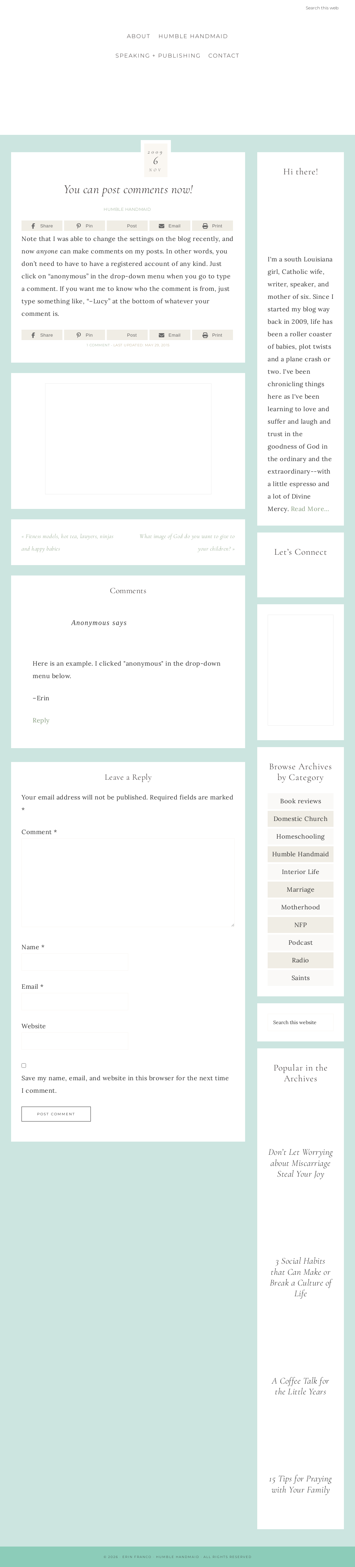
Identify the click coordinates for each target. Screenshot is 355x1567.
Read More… (310, 509)
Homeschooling (300, 836)
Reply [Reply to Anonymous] (41, 720)
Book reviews (300, 801)
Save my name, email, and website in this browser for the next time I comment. (125, 1084)
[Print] (212, 226)
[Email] (170, 226)
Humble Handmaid (127, 209)
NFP (300, 925)
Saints (301, 978)
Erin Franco (177, 96)
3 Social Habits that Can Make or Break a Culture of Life (301, 1277)
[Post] (127, 226)
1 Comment (98, 345)
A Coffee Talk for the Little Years (300, 1386)
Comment (39, 832)
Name (32, 947)
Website (33, 1026)
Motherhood (300, 907)
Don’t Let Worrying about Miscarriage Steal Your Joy (300, 1163)
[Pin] (84, 226)
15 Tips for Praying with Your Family (300, 1484)
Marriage (300, 889)
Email (32, 986)
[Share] (42, 226)
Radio (300, 960)
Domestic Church (301, 819)
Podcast (300, 942)
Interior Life (301, 872)
